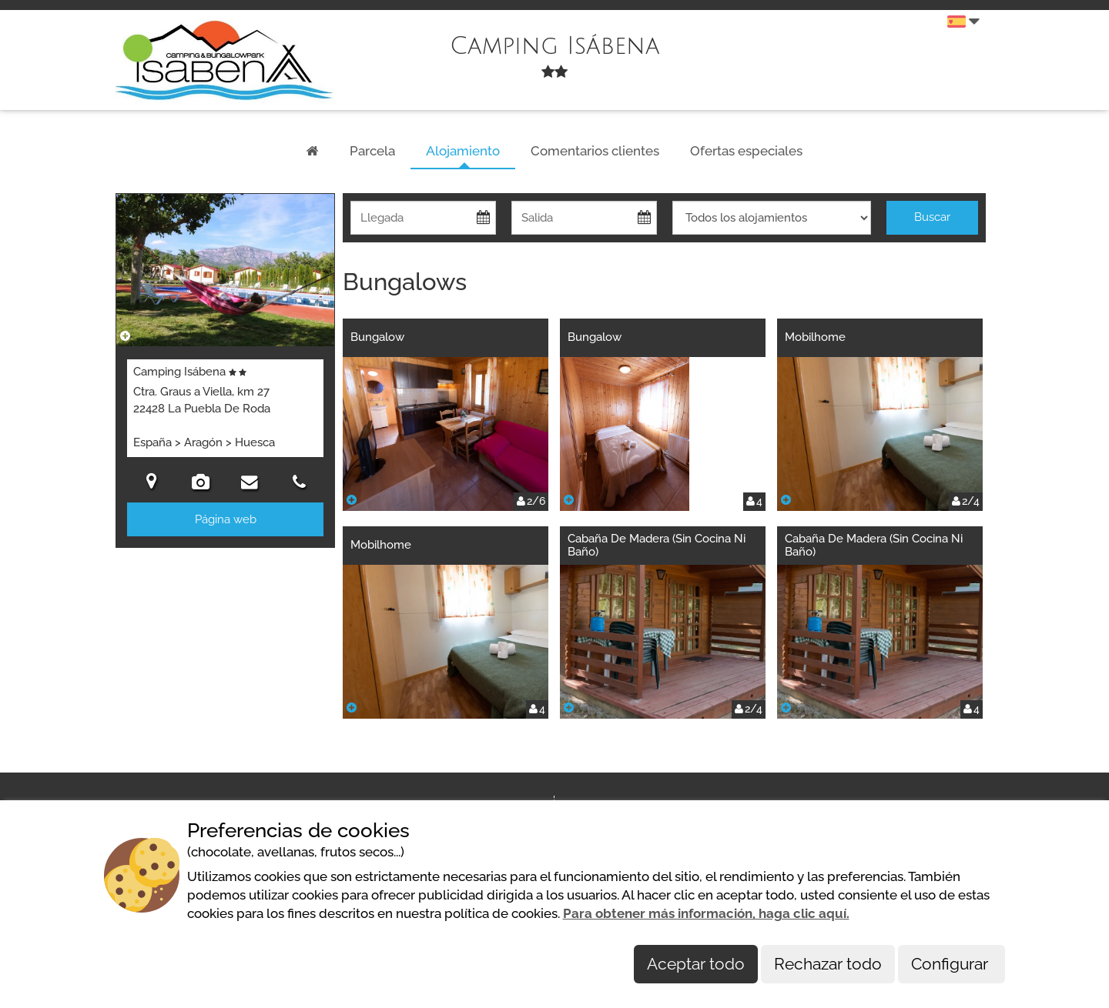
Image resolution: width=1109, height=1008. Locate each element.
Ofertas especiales (746, 151)
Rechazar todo (828, 963)
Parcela (372, 151)
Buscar (932, 217)
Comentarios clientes (595, 151)
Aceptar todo (696, 963)
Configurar (951, 963)
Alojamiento (463, 151)
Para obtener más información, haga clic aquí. (706, 913)
